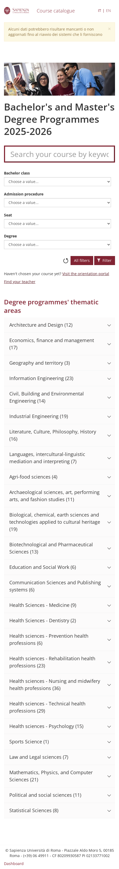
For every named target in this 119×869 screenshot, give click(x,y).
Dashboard (14, 863)
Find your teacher (19, 281)
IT (99, 10)
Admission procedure (23, 194)
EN (108, 10)
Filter (104, 260)
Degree (10, 235)
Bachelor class (17, 173)
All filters (82, 260)
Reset (65, 258)
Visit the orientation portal (85, 273)
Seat (8, 215)
